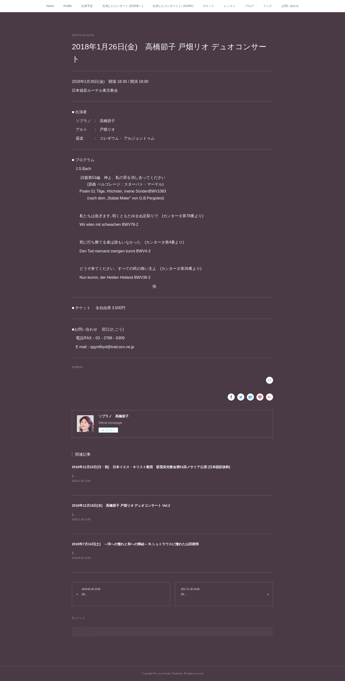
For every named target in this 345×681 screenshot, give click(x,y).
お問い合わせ (290, 6)
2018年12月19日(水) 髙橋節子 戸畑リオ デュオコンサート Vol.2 (121, 505)
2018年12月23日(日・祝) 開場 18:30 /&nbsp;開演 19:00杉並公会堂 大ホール (122, 476)
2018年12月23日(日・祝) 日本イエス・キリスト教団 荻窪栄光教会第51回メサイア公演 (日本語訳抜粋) (151, 467)
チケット (208, 6)
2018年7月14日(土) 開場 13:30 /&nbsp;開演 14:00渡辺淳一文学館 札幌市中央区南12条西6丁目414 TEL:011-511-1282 (150, 553)
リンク (267, 6)
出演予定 (87, 6)
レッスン (230, 6)
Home (50, 6)
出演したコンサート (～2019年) (173, 6)
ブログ (249, 6)
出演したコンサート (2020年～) (122, 6)
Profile (67, 6)
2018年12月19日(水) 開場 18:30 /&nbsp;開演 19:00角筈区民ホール (115, 514)
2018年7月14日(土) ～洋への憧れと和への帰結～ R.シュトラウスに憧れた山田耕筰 (135, 544)
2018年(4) (77, 367)
